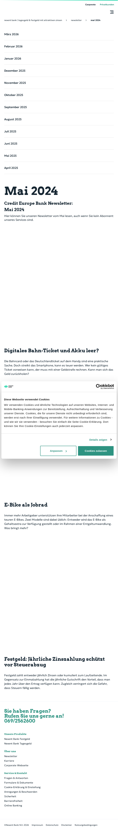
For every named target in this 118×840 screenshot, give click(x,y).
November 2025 (15, 83)
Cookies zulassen (96, 450)
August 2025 (12, 119)
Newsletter (10, 756)
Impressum (37, 825)
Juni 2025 (10, 143)
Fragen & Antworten (16, 778)
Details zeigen (98, 439)
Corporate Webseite (16, 765)
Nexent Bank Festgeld (17, 739)
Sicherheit (10, 796)
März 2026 (11, 34)
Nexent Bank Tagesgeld (18, 743)
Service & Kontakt (15, 773)
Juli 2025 (10, 131)
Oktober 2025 (13, 95)
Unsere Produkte (15, 734)
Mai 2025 (10, 155)
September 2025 (15, 107)
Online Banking (13, 805)
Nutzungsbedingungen (86, 825)
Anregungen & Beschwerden (20, 791)
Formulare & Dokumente (18, 782)
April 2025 (11, 168)
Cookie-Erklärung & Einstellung (22, 787)
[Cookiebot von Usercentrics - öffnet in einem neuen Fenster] (98, 386)
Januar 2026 (12, 58)
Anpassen (58, 450)
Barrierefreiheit (13, 800)
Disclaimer (66, 825)
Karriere (9, 760)
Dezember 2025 (14, 70)
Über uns (10, 751)
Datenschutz (52, 825)
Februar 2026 (13, 46)
